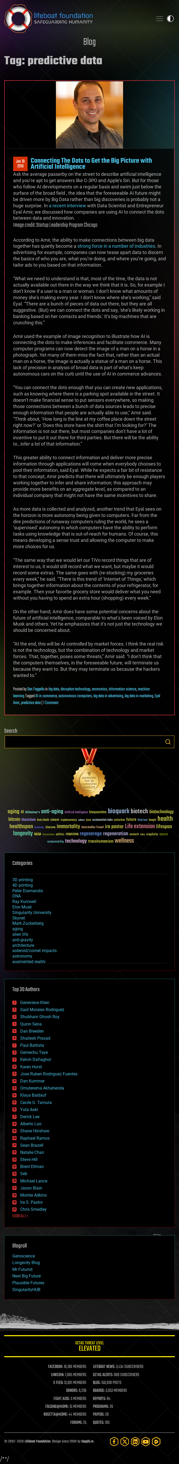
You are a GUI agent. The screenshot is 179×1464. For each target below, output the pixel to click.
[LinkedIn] (135, 1441)
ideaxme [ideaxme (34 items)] (50, 827)
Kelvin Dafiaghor (35, 1059)
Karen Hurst (31, 1066)
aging (17, 928)
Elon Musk (22, 907)
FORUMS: (76, 1422)
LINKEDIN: (57, 1375)
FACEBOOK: (55, 1366)
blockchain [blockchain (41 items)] (29, 820)
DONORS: (72, 1390)
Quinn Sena (31, 1024)
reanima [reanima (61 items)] (72, 834)
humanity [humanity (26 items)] (39, 827)
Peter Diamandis (27, 890)
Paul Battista (32, 1045)
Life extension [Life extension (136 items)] (140, 826)
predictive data (31, 703)
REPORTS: (99, 1399)
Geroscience (23, 1256)
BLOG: (97, 1383)
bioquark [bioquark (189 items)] (118, 811)
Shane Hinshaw (34, 1130)
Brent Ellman (32, 1166)
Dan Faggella (35, 689)
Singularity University (31, 912)
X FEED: (58, 1383)
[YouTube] (145, 1441)
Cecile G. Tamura (36, 1102)
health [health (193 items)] (165, 819)
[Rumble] (156, 1441)
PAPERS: (98, 1414)
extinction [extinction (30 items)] (119, 820)
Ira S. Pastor (31, 1202)
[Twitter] (124, 1441)
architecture (23, 945)
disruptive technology (75, 689)
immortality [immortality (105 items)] (68, 826)
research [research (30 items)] (134, 834)
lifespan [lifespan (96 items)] (164, 827)
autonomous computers (75, 696)
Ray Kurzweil (24, 901)
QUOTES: (98, 1422)
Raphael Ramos (35, 1138)
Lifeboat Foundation (37, 1442)
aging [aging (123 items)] (13, 811)
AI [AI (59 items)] (22, 812)
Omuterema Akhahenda (42, 1088)
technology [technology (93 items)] (76, 841)
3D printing (22, 879)
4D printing (22, 885)
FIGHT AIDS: (62, 1399)
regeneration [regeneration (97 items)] (115, 834)
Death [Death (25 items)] (88, 820)
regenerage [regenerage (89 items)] (91, 834)
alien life (20, 934)
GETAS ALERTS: (103, 1375)
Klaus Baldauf (33, 1095)
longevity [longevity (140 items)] (23, 833)
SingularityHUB (26, 1289)
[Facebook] (114, 1441)
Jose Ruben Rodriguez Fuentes (48, 1073)
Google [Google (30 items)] (152, 820)
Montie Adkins (33, 1195)
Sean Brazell (31, 1145)
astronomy (22, 956)
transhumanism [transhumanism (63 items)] (100, 841)
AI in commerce (46, 696)
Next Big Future (26, 1275)
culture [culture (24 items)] (81, 820)
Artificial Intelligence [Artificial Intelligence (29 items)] (76, 812)
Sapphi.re (87, 1442)
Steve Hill (29, 1159)
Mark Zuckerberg (28, 923)
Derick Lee (29, 1116)
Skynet (18, 918)
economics (99, 689)
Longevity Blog (26, 1262)
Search (168, 742)
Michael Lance (33, 1180)
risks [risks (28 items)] (142, 834)
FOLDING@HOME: (57, 1406)
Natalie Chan (32, 1152)
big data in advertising (108, 696)
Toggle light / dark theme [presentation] (170, 18)
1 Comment (51, 703)
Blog (89, 42)
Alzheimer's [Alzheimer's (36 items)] (32, 813)
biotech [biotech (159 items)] (139, 811)
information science (122, 689)
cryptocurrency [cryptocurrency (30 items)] (69, 820)
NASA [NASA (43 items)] (37, 834)
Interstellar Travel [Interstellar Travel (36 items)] (92, 827)
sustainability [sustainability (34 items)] (55, 842)
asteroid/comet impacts (34, 950)
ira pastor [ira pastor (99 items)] (114, 827)
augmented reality (29, 961)
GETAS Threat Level (89, 1347)
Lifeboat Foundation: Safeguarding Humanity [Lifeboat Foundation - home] (76, 18)
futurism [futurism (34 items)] (143, 820)
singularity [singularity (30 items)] (152, 834)
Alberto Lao (30, 1123)
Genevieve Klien (34, 1002)
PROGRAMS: (101, 1406)
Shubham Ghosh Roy (40, 1016)
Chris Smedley (33, 1209)
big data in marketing (139, 696)
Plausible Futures (28, 1282)
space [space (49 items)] (163, 834)
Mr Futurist (22, 1269)
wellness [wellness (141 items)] (124, 841)
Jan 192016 (20, 164)
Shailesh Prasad (35, 1038)
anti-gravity (22, 939)
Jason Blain (31, 1188)
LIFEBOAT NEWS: (104, 1366)
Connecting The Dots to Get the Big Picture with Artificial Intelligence (91, 164)
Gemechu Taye (34, 1052)
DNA (16, 896)
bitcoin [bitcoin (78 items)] (14, 819)
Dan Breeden (32, 1031)
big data (54, 689)
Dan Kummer (32, 1081)
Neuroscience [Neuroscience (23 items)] (49, 834)
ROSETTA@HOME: (56, 1414)
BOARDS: (99, 1390)
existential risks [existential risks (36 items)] (102, 820)
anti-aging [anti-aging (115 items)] (52, 811)
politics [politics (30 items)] (60, 834)
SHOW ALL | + (20, 1216)
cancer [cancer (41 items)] (54, 820)
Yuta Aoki (29, 1109)
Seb (23, 1173)
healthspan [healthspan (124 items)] (21, 826)
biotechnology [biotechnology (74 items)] (161, 812)
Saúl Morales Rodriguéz (42, 1009)
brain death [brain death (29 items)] (43, 820)
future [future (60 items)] (131, 819)
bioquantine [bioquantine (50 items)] (98, 812)
